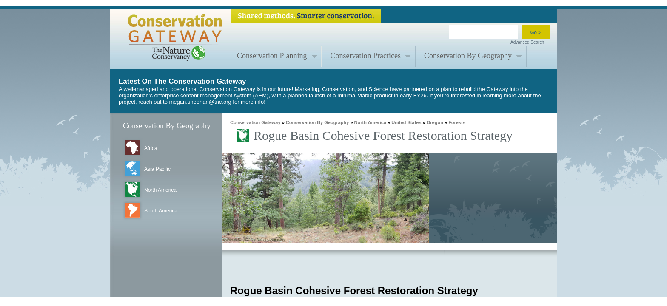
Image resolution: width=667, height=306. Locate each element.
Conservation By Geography (468, 55)
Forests (456, 122)
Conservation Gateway (255, 122)
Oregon (435, 122)
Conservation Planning (272, 55)
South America (160, 211)
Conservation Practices (366, 55)
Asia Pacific (157, 169)
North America (160, 190)
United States (406, 122)
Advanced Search (527, 42)
